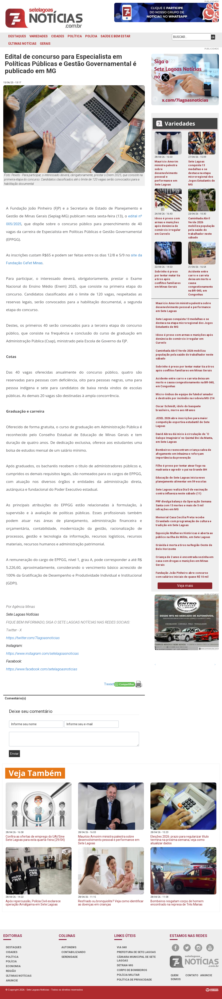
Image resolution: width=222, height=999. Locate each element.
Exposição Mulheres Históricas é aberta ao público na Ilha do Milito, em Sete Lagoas (184, 535)
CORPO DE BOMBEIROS (132, 970)
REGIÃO (11, 971)
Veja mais (185, 585)
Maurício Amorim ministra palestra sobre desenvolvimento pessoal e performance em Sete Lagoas (183, 307)
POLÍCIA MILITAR (128, 974)
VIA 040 (122, 947)
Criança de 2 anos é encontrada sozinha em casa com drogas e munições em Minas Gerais (184, 560)
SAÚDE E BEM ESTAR (115, 36)
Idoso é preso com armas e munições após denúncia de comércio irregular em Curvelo (184, 338)
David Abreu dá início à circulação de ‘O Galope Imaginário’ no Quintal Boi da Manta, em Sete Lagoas (184, 437)
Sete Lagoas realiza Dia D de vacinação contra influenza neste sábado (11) (182, 491)
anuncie (206, 975)
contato (191, 975)
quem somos (176, 977)
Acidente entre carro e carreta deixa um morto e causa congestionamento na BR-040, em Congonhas (185, 382)
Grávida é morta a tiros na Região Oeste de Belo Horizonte (184, 547)
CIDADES (57, 36)
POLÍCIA (91, 36)
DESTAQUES (17, 36)
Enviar (14, 753)
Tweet (109, 684)
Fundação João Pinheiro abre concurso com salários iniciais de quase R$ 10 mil (182, 574)
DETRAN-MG (125, 965)
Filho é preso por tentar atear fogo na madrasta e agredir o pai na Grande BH (181, 467)
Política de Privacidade (134, 979)
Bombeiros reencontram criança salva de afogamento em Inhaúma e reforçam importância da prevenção (183, 453)
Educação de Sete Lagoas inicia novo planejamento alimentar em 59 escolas (181, 479)
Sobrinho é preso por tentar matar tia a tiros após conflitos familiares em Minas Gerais (185, 368)
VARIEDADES (38, 36)
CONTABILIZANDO (73, 952)
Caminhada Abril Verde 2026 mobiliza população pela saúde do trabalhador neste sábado (184, 354)
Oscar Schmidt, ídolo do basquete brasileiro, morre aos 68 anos (178, 408)
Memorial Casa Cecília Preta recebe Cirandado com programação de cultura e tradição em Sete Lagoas (183, 521)
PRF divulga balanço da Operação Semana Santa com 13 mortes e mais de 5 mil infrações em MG (183, 505)
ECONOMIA (13, 966)
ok (213, 37)
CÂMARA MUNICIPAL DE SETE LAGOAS (136, 958)
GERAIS (45, 43)
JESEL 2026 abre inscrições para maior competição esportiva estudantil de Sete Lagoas (183, 422)
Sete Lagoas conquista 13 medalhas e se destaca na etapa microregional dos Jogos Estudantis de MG (184, 322)
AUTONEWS (68, 947)
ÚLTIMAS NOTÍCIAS (22, 43)
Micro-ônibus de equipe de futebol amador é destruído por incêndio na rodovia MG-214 (185, 396)
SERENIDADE (69, 956)
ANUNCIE (12, 980)
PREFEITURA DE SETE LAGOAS (136, 952)
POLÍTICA (75, 36)
